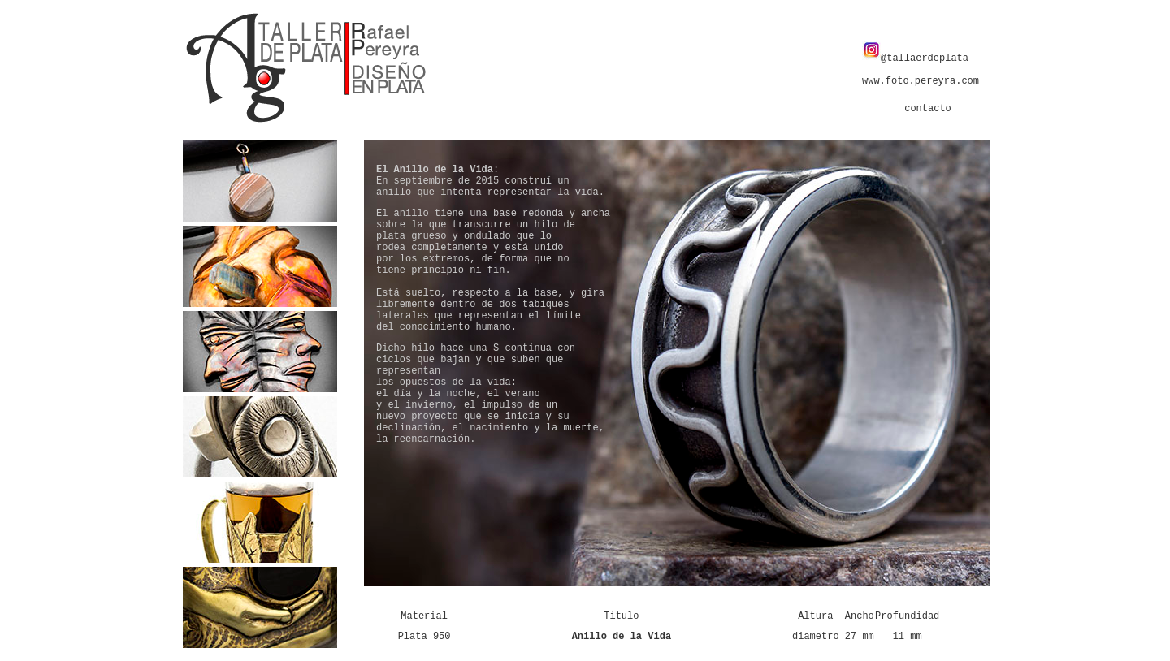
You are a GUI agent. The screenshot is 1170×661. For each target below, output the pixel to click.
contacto (927, 108)
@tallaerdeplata (915, 58)
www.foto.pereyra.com (920, 81)
